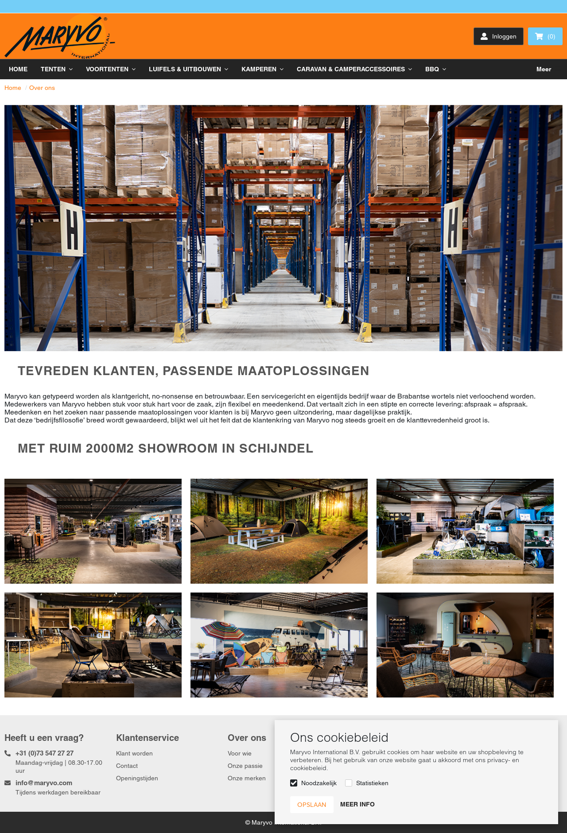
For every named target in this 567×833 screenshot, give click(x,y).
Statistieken (372, 783)
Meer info (357, 804)
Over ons (42, 87)
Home (12, 87)
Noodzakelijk (319, 783)
